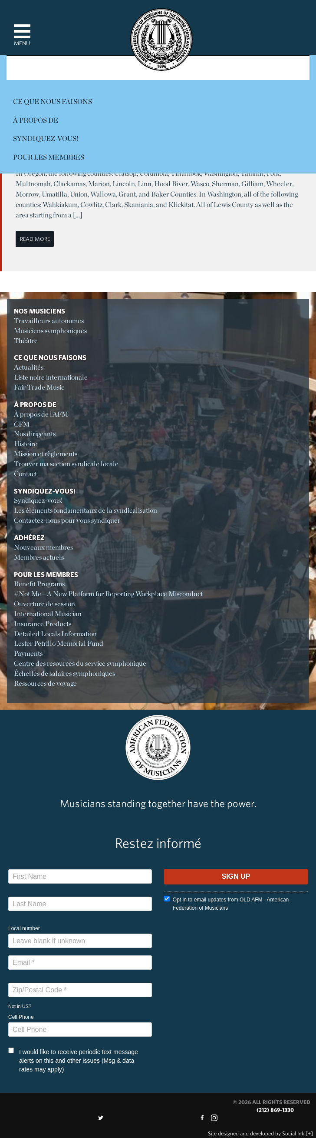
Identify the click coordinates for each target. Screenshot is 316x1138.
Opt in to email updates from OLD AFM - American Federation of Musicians (226, 903)
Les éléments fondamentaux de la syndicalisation (85, 510)
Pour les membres (48, 157)
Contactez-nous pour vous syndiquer (67, 520)
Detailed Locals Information (55, 634)
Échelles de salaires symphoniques (64, 673)
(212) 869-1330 (275, 1110)
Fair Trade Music (39, 387)
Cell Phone (21, 1017)
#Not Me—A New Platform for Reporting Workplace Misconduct (108, 594)
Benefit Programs (39, 584)
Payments (28, 653)
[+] (309, 1133)
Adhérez (29, 537)
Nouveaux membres (43, 547)
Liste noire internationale (51, 377)
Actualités (28, 367)
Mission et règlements (45, 454)
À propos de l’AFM (41, 414)
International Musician (48, 614)
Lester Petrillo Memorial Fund (58, 643)
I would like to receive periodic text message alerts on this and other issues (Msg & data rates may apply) (73, 1060)
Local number (24, 928)
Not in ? (19, 1006)
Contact (25, 474)
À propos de (35, 120)
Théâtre (26, 341)
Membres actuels (39, 557)
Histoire (25, 444)
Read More (35, 239)
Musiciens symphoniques (50, 331)
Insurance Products (42, 624)
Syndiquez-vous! (45, 138)
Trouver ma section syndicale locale (66, 464)
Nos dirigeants (35, 434)
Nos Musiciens (39, 311)
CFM (22, 424)
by (256, 1133)
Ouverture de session (44, 604)
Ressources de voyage (45, 683)
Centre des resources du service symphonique (80, 663)
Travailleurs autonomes (49, 321)
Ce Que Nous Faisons (52, 101)
